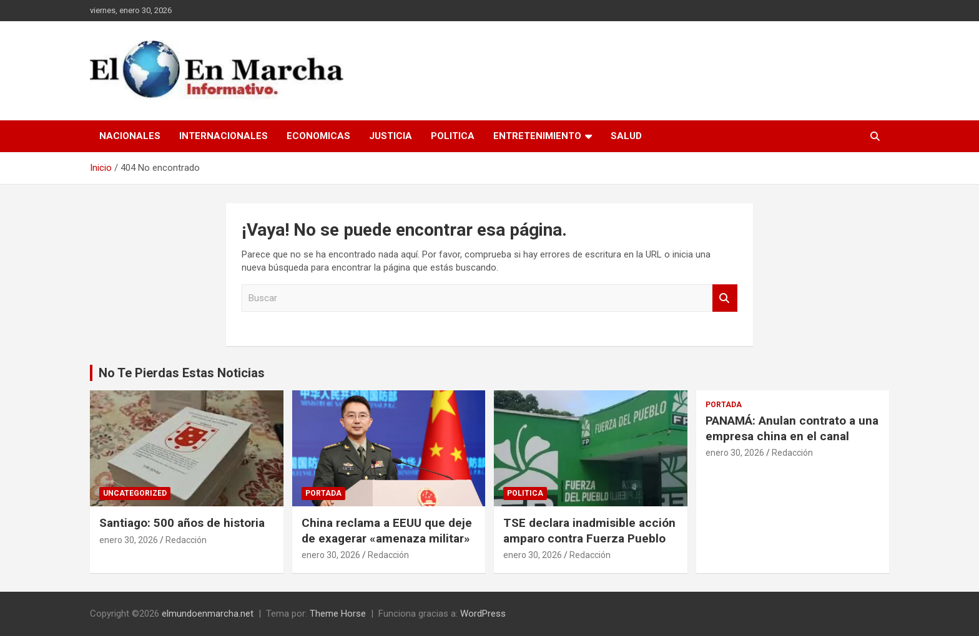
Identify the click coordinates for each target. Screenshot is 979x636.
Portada (323, 493)
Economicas (318, 136)
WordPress (483, 613)
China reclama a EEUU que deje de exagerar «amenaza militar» (387, 531)
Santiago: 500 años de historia (182, 523)
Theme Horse (338, 613)
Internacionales (223, 136)
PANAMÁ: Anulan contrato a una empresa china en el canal (792, 428)
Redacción (186, 540)
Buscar (724, 298)
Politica (453, 136)
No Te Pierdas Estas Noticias (182, 372)
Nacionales (129, 136)
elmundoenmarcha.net (207, 613)
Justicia (390, 136)
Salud (626, 136)
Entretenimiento (537, 136)
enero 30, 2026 (128, 540)
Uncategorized (135, 493)
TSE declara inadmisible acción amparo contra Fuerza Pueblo (589, 531)
